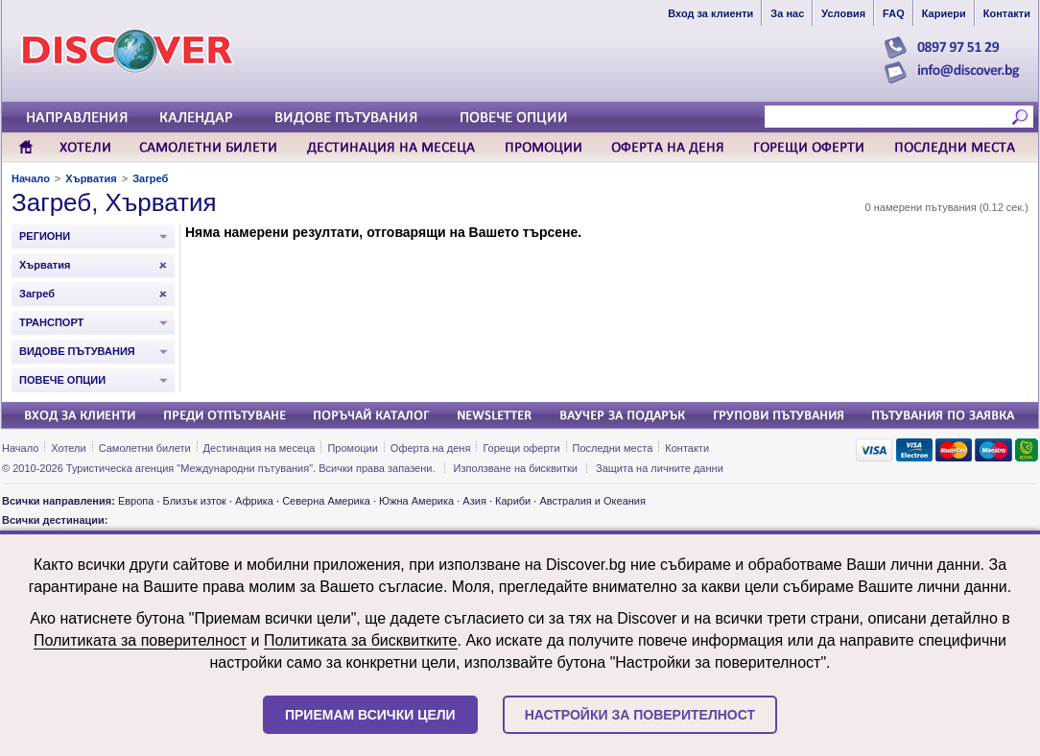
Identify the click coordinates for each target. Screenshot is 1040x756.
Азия (473, 501)
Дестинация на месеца (259, 448)
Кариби (513, 501)
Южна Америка (416, 501)
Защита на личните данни (659, 468)
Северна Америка (326, 501)
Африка (254, 501)
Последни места (613, 448)
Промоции (352, 448)
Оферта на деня (430, 448)
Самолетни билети (145, 448)
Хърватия (90, 178)
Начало (31, 178)
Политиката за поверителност (140, 640)
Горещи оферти (521, 448)
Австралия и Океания (592, 501)
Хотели (68, 448)
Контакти (687, 448)
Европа (136, 501)
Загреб (150, 178)
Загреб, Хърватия (114, 202)
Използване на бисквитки (516, 468)
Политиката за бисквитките (361, 640)
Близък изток (194, 501)
